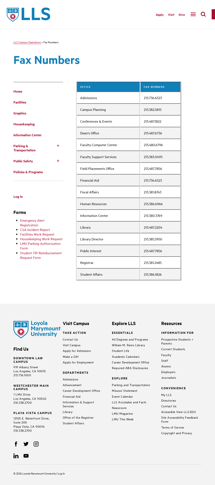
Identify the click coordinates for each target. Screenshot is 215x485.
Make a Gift (71, 356)
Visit (171, 14)
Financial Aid (72, 396)
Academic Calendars (125, 356)
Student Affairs (73, 423)
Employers (168, 372)
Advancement (72, 385)
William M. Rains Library (128, 345)
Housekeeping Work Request (41, 238)
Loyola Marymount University (36, 473)
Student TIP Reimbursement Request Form (41, 255)
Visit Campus (72, 345)
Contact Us (70, 339)
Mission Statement (125, 390)
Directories (168, 400)
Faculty (166, 355)
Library (68, 412)
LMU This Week (123, 419)
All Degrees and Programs (130, 339)
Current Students (173, 349)
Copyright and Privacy (176, 433)
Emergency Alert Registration (32, 222)
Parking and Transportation (131, 385)
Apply (160, 14)
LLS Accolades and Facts (129, 402)
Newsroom (119, 408)
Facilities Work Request (37, 234)
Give (182, 14)
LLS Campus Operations (27, 42)
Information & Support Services (78, 404)
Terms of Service (172, 427)
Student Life (120, 351)
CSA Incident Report (35, 229)
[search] (203, 14)
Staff (164, 360)
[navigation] (193, 14)
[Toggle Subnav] (58, 145)
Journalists (168, 377)
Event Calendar (122, 396)
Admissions (70, 379)
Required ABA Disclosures (130, 368)
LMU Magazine (122, 413)
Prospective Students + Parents (177, 341)
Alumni (166, 366)
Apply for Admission (77, 351)
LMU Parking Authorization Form (40, 245)
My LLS (166, 395)
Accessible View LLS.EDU (178, 412)
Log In (61, 473)
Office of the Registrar (78, 417)
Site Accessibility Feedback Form (179, 419)
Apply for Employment (78, 362)
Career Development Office (81, 390)
